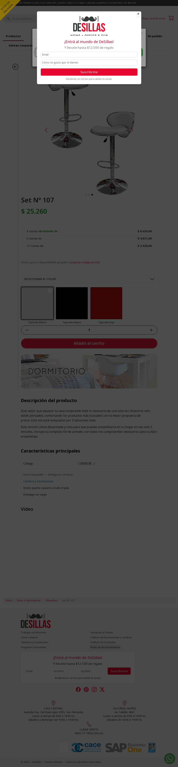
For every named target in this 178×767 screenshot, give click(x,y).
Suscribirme (89, 72)
